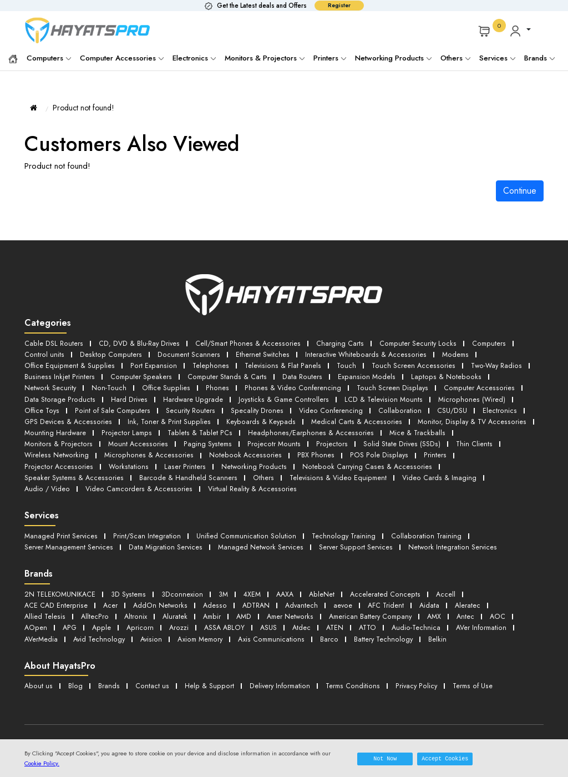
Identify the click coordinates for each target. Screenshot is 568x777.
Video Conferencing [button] (327, 407)
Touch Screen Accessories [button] (407, 364)
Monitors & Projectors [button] (486, 428)
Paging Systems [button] (122, 438)
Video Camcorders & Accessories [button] (377, 471)
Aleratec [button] (470, 596)
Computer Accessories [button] (472, 385)
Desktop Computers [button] (108, 354)
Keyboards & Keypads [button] (256, 417)
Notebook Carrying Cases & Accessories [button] (222, 460)
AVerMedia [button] (41, 628)
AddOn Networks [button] (160, 596)
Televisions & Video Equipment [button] (108, 471)
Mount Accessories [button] (53, 438)
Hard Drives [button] (126, 396)
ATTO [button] (370, 617)
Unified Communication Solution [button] (246, 528)
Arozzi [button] (177, 617)
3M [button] (223, 585)
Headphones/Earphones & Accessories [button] (306, 428)
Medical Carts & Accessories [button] (349, 417)
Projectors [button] (243, 438)
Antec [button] (472, 606)
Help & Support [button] (205, 674)
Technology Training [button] (344, 528)
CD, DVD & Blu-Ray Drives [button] (136, 343)
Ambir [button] (212, 606)
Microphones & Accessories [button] (67, 449)
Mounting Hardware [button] (55, 428)
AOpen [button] (35, 617)
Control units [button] (43, 354)
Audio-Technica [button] (419, 617)
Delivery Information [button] (275, 674)
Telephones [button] (207, 364)
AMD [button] (245, 606)
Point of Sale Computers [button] (112, 407)
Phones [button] (215, 385)
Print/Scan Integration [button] (146, 528)
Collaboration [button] (395, 407)
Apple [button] (101, 617)
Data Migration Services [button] (167, 538)
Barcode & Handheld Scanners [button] (461, 460)
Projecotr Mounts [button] (187, 438)
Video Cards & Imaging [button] (210, 471)
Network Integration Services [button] (453, 538)
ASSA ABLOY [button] (224, 617)
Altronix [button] (135, 606)
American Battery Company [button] (374, 606)
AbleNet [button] (324, 585)
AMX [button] (440, 606)
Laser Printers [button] (44, 460)
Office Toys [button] (42, 407)
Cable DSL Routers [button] (52, 343)
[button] (520, 30)
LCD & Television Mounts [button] (378, 396)
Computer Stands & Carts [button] (223, 375)
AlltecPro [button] (94, 606)
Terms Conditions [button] (348, 674)
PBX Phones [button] (227, 449)
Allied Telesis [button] (44, 606)
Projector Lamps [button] (126, 428)
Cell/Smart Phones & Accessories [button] (244, 343)
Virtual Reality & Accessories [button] (68, 481)
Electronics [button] (493, 407)
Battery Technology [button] (389, 628)
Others (455, 58)
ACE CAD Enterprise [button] (55, 596)
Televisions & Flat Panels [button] (277, 364)
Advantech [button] (301, 596)
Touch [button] (340, 364)
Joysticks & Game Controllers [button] (279, 396)
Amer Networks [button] (292, 606)
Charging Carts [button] (334, 343)
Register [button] (339, 5)
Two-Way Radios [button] (489, 364)
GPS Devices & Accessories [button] (67, 417)
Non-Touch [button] (109, 385)
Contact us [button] (149, 674)
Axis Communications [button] (277, 628)
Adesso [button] (213, 596)
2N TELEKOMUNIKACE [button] (60, 585)
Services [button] (497, 58)
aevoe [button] (343, 596)
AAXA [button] (286, 585)
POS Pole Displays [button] (288, 449)
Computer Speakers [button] (138, 375)
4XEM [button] (253, 585)
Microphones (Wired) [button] (466, 396)
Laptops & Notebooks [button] (435, 375)
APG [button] (69, 617)
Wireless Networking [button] (448, 438)
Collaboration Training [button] (426, 528)
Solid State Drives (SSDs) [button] (310, 438)
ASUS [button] (268, 617)
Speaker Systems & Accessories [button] (349, 460)
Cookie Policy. (41, 763)
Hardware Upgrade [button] (190, 396)
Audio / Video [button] (286, 471)
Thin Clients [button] (382, 438)
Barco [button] (335, 628)
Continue (519, 190)
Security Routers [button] (189, 407)
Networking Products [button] (112, 460)
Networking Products (393, 58)
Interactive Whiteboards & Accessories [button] (359, 354)
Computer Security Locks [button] (412, 343)
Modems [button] (448, 354)
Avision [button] (154, 628)
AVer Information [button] (486, 617)
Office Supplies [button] (165, 385)
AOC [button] (505, 606)
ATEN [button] (336, 617)
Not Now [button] (385, 759)
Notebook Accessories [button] (160, 449)
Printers (329, 58)
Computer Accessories (122, 58)
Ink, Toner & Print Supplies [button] (165, 417)
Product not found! (83, 107)
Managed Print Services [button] (61, 528)
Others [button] (34, 471)
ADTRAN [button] (255, 596)
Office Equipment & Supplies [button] (69, 364)
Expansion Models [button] (359, 375)
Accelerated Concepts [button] (387, 585)
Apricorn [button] (139, 617)
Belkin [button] (443, 628)
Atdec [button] (302, 617)
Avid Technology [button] (101, 628)
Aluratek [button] (174, 606)
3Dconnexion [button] (182, 585)
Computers (49, 58)
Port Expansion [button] (152, 364)
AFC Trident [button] (386, 596)
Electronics (194, 58)
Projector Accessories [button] (400, 449)
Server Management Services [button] (69, 538)
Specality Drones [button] (254, 407)
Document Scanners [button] (184, 354)
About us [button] (38, 674)
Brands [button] (539, 58)
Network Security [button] (50, 385)
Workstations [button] (468, 449)
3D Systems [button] (129, 585)
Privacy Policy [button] (411, 674)
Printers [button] (341, 449)
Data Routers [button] (296, 375)
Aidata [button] (431, 596)
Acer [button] (110, 596)
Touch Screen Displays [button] (387, 385)
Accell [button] (448, 585)
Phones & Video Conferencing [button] (289, 385)
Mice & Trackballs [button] (410, 428)
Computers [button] (482, 343)
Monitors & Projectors (265, 58)
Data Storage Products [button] (58, 396)
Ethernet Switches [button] (258, 354)
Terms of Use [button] (468, 674)
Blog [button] (74, 674)
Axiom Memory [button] (204, 628)
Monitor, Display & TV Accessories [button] (463, 417)
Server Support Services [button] (357, 538)
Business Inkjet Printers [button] (58, 375)
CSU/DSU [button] (447, 407)
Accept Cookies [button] (445, 759)
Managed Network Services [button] (263, 538)
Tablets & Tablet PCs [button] (198, 428)
